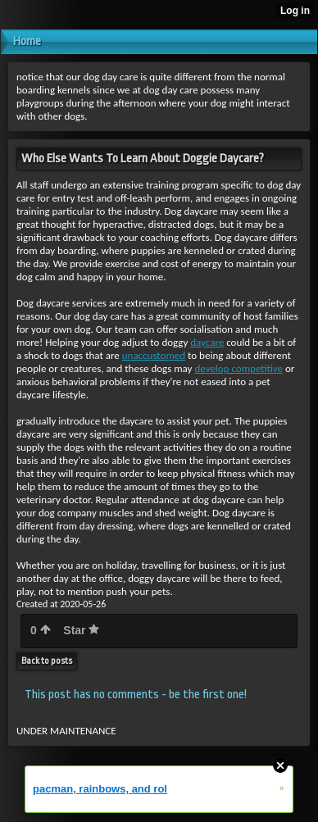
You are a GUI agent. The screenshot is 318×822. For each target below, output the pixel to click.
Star (81, 630)
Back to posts (46, 661)
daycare (207, 342)
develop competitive (238, 368)
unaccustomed (153, 355)
